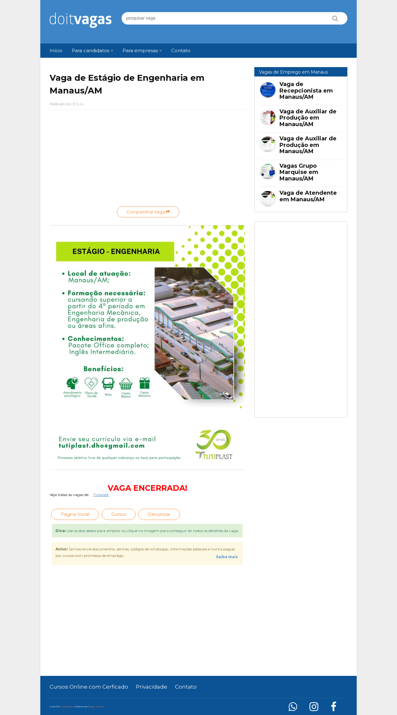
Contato (186, 687)
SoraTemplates (67, 706)
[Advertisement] (147, 159)
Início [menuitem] (56, 50)
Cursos (118, 514)
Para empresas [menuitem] (140, 50)
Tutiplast (101, 494)
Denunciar (159, 514)
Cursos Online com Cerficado (89, 687)
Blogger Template (96, 706)
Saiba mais (227, 556)
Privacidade (151, 687)
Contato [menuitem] (180, 50)
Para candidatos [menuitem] (90, 50)
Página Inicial (75, 514)
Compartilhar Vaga (148, 211)
